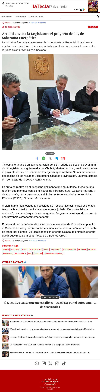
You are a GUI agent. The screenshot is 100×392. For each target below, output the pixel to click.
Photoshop (20, 17)
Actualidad (6, 17)
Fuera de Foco (36, 17)
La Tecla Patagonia (20, 23)
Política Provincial (38, 23)
